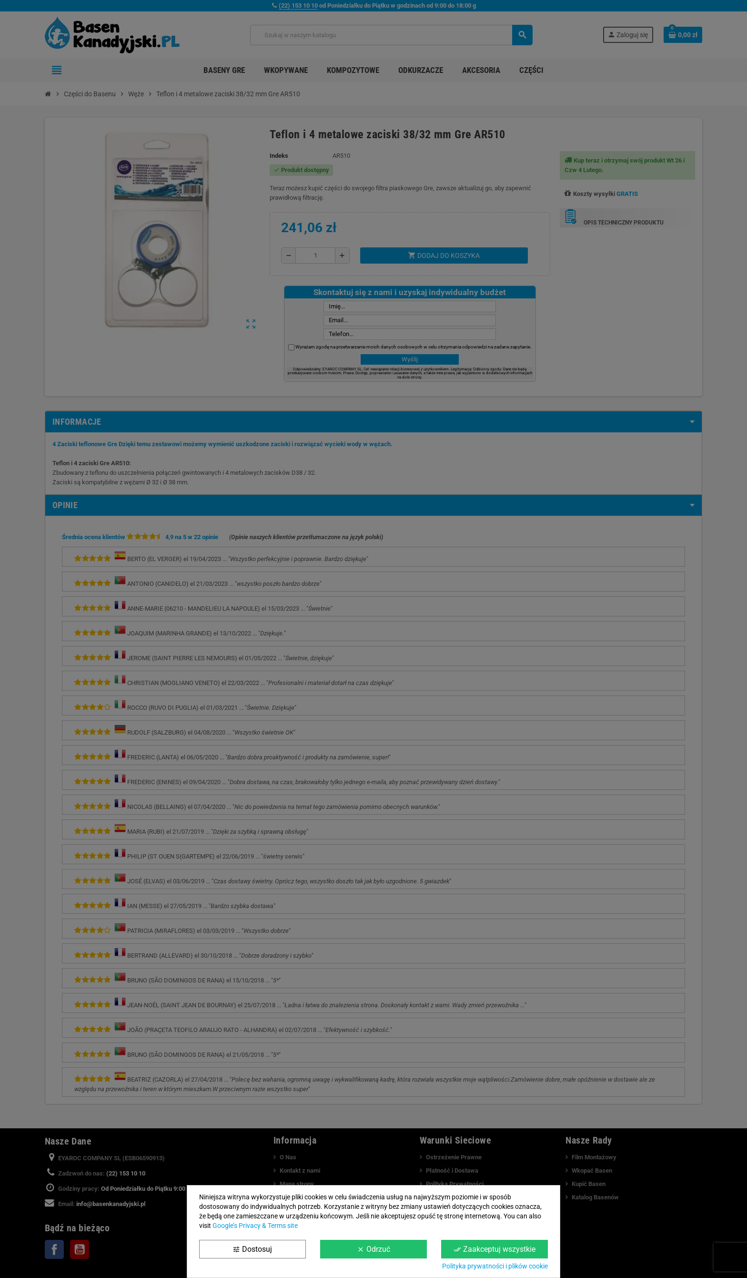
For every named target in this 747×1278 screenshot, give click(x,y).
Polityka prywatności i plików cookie (495, 1266)
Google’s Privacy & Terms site (255, 1225)
